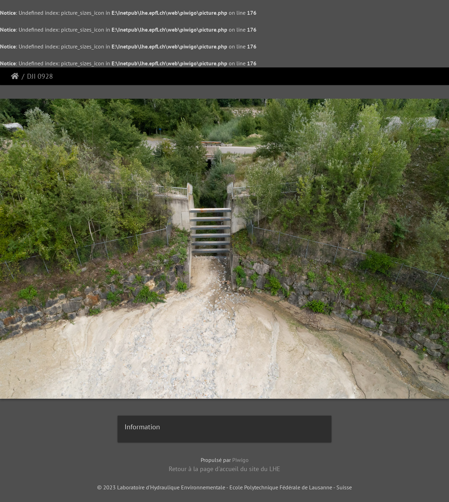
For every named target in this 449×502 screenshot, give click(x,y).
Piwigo (240, 459)
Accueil (15, 76)
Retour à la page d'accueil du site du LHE (224, 469)
